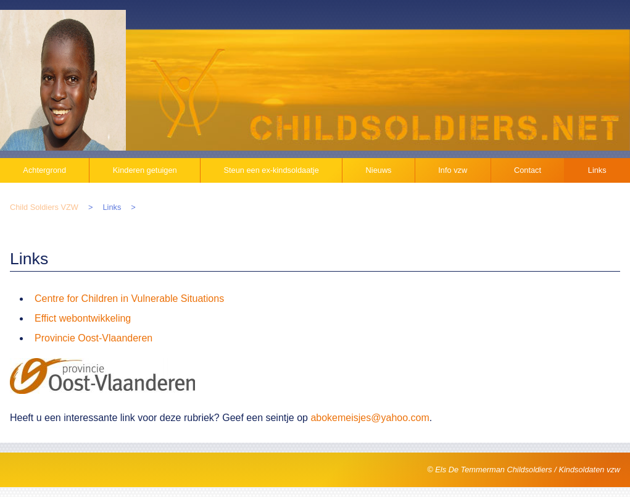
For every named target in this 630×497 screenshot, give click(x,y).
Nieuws (379, 170)
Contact (527, 170)
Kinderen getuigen (145, 170)
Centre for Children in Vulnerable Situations (129, 298)
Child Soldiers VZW (44, 207)
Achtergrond (44, 170)
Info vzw (452, 170)
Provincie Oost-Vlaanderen (93, 338)
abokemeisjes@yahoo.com (369, 417)
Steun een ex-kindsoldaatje (270, 170)
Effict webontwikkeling (83, 318)
